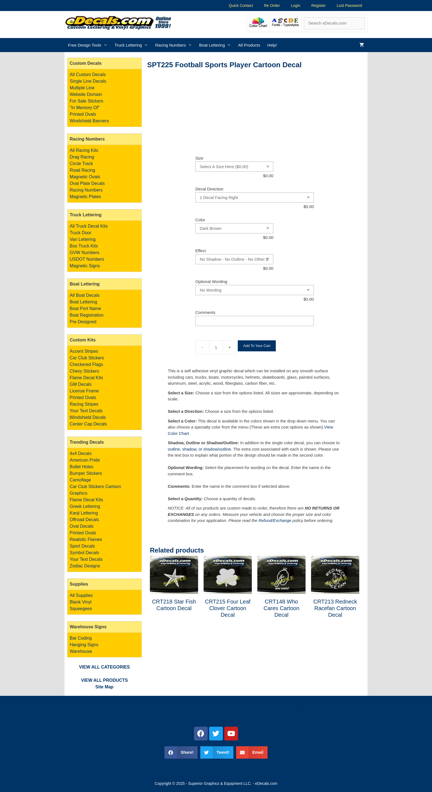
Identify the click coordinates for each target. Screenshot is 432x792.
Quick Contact (241, 5)
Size (199, 158)
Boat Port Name (85, 308)
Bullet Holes (81, 466)
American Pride (85, 460)
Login (295, 5)
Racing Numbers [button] (175, 45)
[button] (181, 752)
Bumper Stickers (86, 473)
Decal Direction (209, 189)
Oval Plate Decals (87, 183)
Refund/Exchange (274, 520)
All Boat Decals (85, 295)
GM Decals (80, 384)
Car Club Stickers (87, 357)
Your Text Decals (86, 410)
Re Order (272, 5)
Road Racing (82, 170)
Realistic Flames (86, 539)
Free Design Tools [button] (89, 45)
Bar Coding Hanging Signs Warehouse (84, 645)
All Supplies (81, 595)
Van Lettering (83, 239)
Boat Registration (87, 315)
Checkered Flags (86, 364)
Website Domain (86, 94)
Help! (272, 45)
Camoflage (80, 480)
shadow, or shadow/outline (206, 449)
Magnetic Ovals (85, 176)
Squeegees (81, 608)
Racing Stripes (84, 404)
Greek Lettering (85, 506)
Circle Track (81, 163)
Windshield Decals (88, 417)
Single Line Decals (88, 81)
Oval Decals (81, 526)
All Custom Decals (88, 74)
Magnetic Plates (85, 196)
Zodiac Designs (85, 566)
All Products (249, 45)
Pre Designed (83, 321)
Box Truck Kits (84, 246)
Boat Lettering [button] (216, 45)
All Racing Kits (84, 150)
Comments (205, 312)
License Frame (84, 391)
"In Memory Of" (84, 107)
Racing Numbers (86, 190)
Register (318, 5)
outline (174, 449)
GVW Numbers (84, 252)
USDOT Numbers (87, 259)
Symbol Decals (84, 552)
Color (200, 219)
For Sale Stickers (86, 101)
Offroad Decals (84, 519)
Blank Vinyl (80, 602)
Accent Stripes (84, 351)
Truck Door (80, 232)
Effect (200, 250)
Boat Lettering (83, 302)
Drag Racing (82, 157)
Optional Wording (211, 281)
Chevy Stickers (84, 371)
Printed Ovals (83, 114)
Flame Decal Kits (86, 377)
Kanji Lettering (84, 513)
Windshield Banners (89, 120)
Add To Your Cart (256, 346)
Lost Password (349, 5)
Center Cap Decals (88, 424)
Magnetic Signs (85, 265)
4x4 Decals (80, 453)
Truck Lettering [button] (133, 45)
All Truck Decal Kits (89, 226)
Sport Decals (82, 546)
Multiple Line (82, 87)
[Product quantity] (216, 347)
